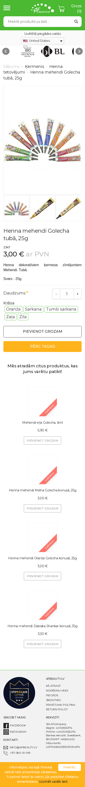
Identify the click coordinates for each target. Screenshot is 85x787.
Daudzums (14, 293)
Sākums (12, 66)
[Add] (78, 294)
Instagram (14, 731)
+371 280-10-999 (17, 752)
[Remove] (56, 294)
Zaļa (10, 316)
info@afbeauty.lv (20, 747)
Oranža (13, 309)
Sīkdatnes (53, 700)
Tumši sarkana (61, 309)
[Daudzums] (67, 294)
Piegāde (52, 695)
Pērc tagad (42, 346)
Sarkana (33, 309)
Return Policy (57, 709)
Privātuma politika (60, 704)
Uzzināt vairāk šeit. (53, 782)
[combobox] (42, 41)
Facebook (14, 725)
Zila (23, 316)
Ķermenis (34, 66)
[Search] (37, 21)
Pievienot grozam (42, 331)
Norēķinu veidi (57, 690)
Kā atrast (53, 685)
